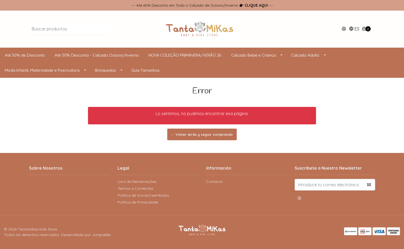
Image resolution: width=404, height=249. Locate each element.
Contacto (214, 181)
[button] (354, 29)
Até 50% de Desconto (25, 55)
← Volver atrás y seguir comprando (202, 134)
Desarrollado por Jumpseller (86, 234)
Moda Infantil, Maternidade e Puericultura (42, 70)
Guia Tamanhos (145, 70)
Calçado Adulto (305, 55)
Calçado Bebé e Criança (253, 55)
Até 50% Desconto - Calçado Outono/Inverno (97, 55)
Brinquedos (105, 70)
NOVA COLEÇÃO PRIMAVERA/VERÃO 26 (184, 55)
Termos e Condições (136, 188)
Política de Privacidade (138, 202)
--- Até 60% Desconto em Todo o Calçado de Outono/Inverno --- (202, 5)
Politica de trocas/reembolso (143, 195)
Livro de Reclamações (137, 181)
